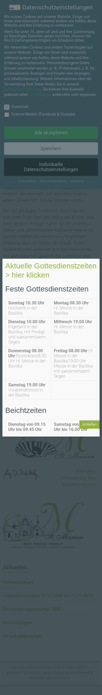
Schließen (89, 424)
